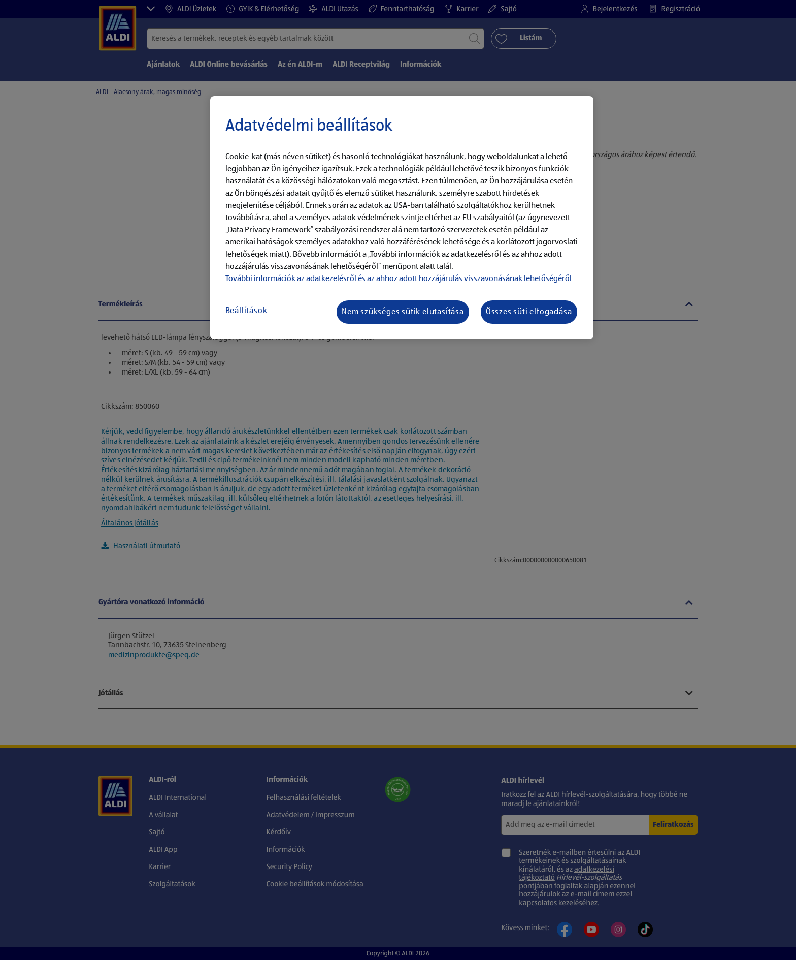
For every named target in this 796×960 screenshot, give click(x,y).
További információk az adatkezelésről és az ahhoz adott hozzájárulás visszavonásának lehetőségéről (398, 279)
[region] (401, 218)
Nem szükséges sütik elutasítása (403, 312)
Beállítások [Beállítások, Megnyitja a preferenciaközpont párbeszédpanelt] (246, 311)
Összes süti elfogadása (529, 312)
